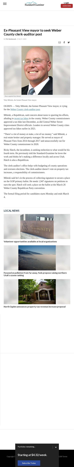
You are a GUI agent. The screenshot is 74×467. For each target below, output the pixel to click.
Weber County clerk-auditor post (25, 109)
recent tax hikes (21, 118)
